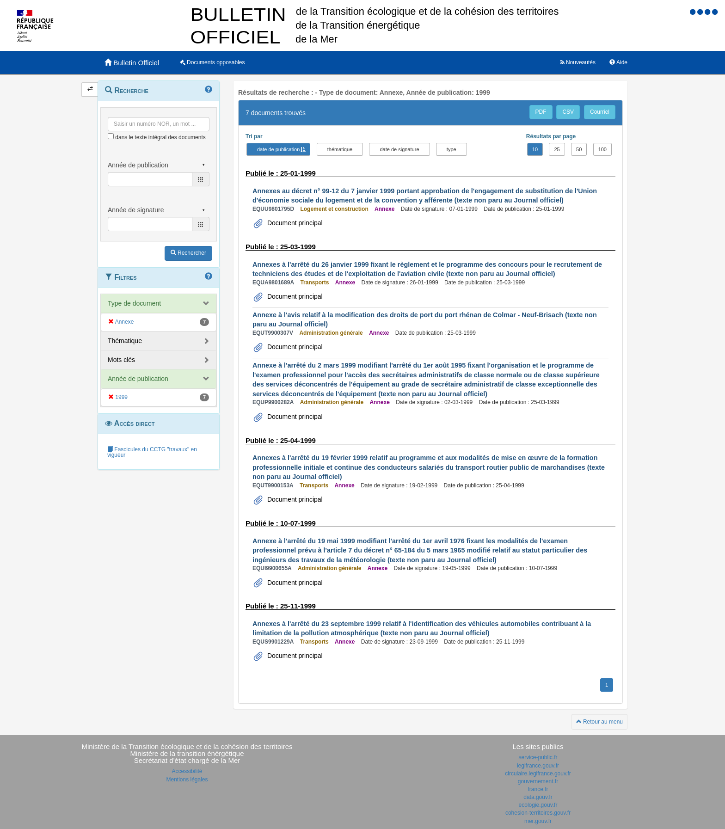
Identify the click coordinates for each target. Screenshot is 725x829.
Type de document (134, 303)
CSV (568, 112)
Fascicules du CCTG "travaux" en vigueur (152, 452)
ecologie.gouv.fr (538, 805)
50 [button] (579, 149)
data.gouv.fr (537, 797)
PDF (541, 112)
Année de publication (138, 378)
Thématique (125, 340)
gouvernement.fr (538, 781)
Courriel (599, 112)
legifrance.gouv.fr (538, 765)
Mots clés (121, 359)
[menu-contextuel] (111, 136)
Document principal (294, 223)
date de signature (399, 149)
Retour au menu (599, 721)
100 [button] (602, 149)
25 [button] (556, 149)
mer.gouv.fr (538, 821)
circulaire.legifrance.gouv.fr (538, 773)
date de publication (278, 149)
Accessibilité (187, 771)
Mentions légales (187, 779)
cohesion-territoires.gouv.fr (538, 813)
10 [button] (535, 149)
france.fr (538, 789)
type (451, 149)
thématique (339, 149)
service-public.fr (537, 757)
